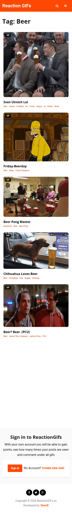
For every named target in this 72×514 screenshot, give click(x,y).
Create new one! (53, 468)
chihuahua (13, 278)
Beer (5, 106)
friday (11, 170)
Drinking (35, 278)
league (39, 106)
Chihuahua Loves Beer (20, 274)
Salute (50, 106)
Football (20, 106)
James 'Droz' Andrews (18, 336)
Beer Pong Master (17, 222)
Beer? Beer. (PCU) (16, 332)
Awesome (7, 226)
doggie (27, 278)
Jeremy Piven (35, 336)
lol (45, 106)
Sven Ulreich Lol (15, 102)
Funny (32, 106)
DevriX (45, 505)
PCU (44, 336)
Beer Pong (23, 226)
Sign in (15, 468)
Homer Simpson (22, 170)
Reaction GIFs (16, 5)
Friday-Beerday (15, 166)
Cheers (12, 106)
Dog (21, 278)
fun (26, 106)
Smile (56, 106)
